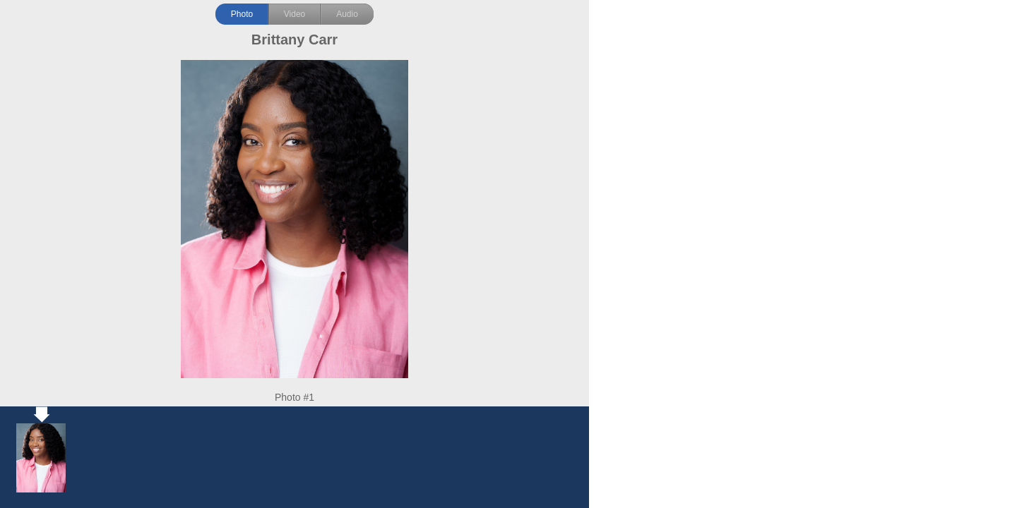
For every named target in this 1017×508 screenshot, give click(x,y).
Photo (242, 14)
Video (294, 14)
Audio (347, 14)
